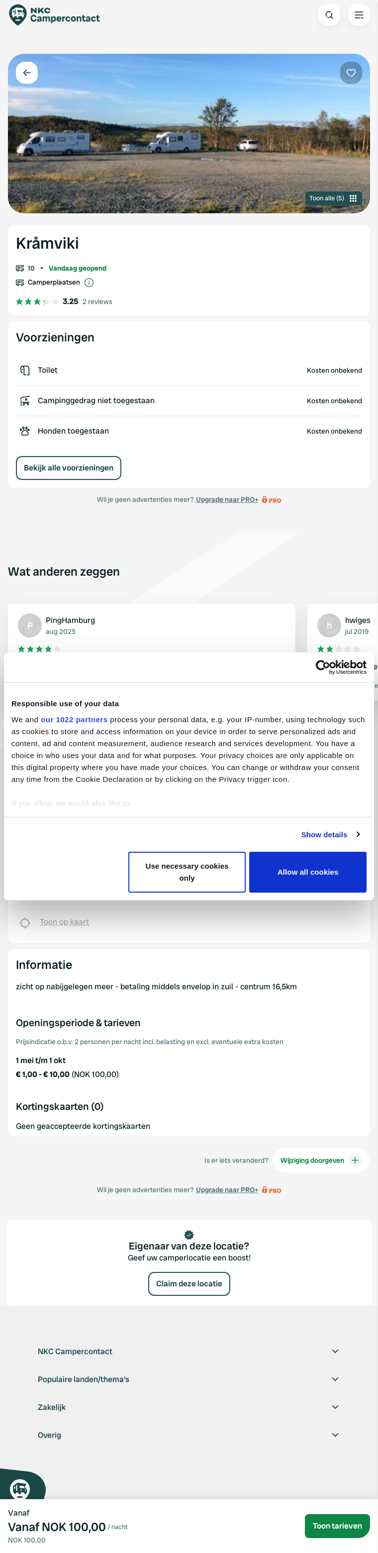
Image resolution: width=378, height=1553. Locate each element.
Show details (324, 834)
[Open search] (329, 15)
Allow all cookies (308, 872)
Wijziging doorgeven (321, 1160)
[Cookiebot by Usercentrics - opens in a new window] (323, 667)
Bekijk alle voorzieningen (68, 468)
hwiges (358, 620)
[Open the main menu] (359, 15)
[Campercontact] (59, 15)
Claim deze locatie (189, 1283)
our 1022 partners (74, 719)
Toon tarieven (337, 1526)
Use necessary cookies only (186, 872)
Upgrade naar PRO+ (227, 499)
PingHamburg (70, 620)
